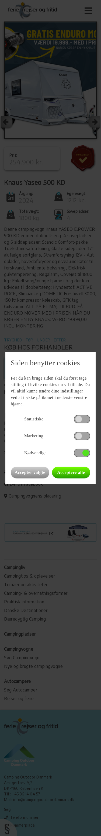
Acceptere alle (71, 472)
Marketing (33, 436)
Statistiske (33, 419)
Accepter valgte (30, 472)
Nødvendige (35, 453)
